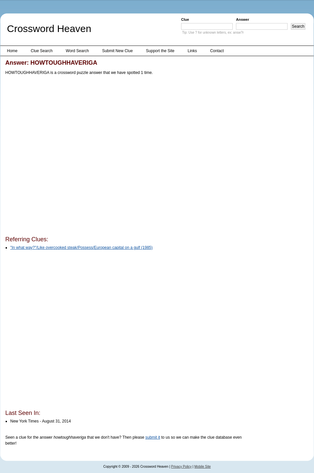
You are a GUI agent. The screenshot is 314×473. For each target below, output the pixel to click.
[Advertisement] (75, 157)
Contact (217, 51)
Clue (185, 19)
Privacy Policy (181, 466)
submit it (152, 437)
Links (192, 51)
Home (12, 51)
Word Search (77, 51)
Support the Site (160, 51)
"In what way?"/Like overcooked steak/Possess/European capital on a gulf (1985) (81, 247)
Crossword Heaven (49, 28)
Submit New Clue (117, 51)
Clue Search (42, 51)
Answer (242, 19)
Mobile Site (202, 466)
